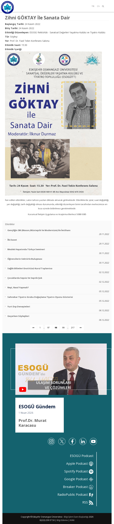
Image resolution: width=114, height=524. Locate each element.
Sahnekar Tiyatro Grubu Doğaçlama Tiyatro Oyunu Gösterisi (58, 299)
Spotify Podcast (78, 471)
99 (63, 327)
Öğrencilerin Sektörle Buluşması (58, 260)
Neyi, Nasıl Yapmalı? (58, 289)
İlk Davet (58, 241)
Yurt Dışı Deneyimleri (58, 308)
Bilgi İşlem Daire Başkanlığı (76, 516)
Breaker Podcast (78, 487)
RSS (87, 502)
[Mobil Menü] (108, 6)
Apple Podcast (79, 463)
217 (72, 327)
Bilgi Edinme (62, 520)
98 (56, 327)
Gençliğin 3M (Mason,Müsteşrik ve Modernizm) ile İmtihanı (58, 232)
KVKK (72, 520)
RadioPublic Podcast (75, 494)
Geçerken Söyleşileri (58, 318)
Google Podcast (78, 479)
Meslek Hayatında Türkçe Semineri (58, 251)
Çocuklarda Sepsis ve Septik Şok (58, 279)
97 (48, 327)
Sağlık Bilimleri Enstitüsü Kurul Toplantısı (58, 270)
